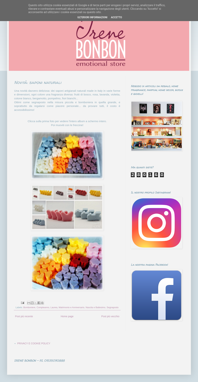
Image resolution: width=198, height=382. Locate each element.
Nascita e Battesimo (95, 307)
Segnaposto (112, 307)
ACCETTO (116, 17)
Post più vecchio (110, 316)
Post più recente (24, 316)
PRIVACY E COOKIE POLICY (33, 343)
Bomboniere (29, 307)
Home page (67, 316)
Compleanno (43, 307)
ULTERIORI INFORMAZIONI (92, 17)
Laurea (53, 307)
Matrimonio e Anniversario (72, 307)
